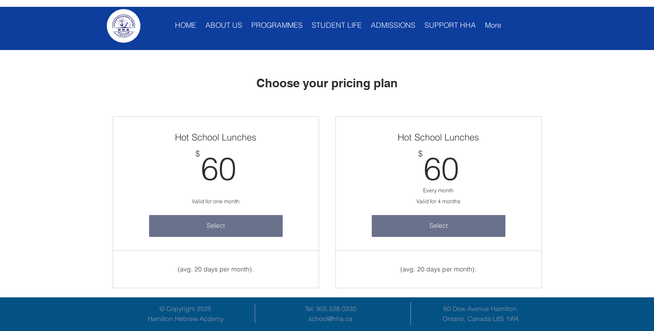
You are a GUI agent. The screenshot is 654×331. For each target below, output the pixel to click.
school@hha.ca (331, 319)
